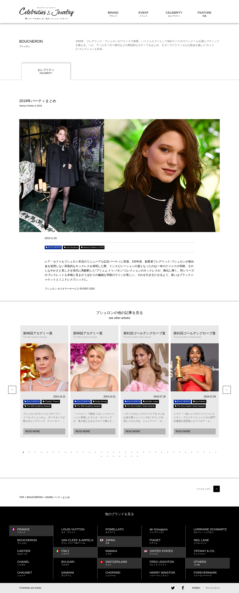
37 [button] (119, 456)
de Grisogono (167, 531)
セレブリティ (45, 71)
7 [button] (59, 452)
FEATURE (205, 12)
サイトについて (213, 588)
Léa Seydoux (71, 247)
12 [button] (89, 452)
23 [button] (156, 452)
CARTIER (35, 552)
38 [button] (126, 456)
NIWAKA (123, 552)
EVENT (144, 12)
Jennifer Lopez (150, 401)
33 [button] (216, 452)
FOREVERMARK (212, 574)
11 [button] (83, 452)
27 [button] (180, 452)
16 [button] (113, 452)
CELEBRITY (174, 12)
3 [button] (35, 452)
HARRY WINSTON (167, 574)
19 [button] (132, 452)
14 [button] (101, 452)
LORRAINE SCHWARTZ (212, 531)
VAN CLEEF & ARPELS (79, 541)
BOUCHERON (53, 247)
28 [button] (186, 452)
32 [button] (210, 452)
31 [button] (204, 452)
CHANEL (35, 563)
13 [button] (95, 452)
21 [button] (144, 452)
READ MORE (32, 431)
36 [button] (113, 456)
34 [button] (101, 456)
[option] (44, 381)
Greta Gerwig (99, 401)
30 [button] (198, 452)
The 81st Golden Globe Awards (139, 406)
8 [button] (65, 452)
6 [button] (53, 452)
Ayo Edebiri (199, 401)
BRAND (113, 12)
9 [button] (71, 452)
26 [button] (174, 452)
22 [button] (150, 452)
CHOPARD (123, 574)
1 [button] (23, 452)
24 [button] (162, 452)
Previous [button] (12, 390)
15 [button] (107, 452)
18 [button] (126, 452)
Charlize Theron (50, 401)
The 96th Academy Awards (37, 406)
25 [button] (168, 452)
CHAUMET (35, 574)
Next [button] (227, 390)
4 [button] (41, 452)
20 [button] (138, 452)
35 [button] (107, 456)
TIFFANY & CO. (212, 552)
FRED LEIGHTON (167, 563)
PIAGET (167, 541)
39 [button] (132, 456)
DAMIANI (79, 574)
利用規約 (196, 588)
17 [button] (119, 452)
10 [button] (77, 452)
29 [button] (192, 452)
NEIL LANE (212, 541)
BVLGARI (79, 563)
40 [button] (138, 456)
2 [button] (29, 452)
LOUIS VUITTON (79, 531)
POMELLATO (123, 531)
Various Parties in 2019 (92, 247)
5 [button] (47, 452)
